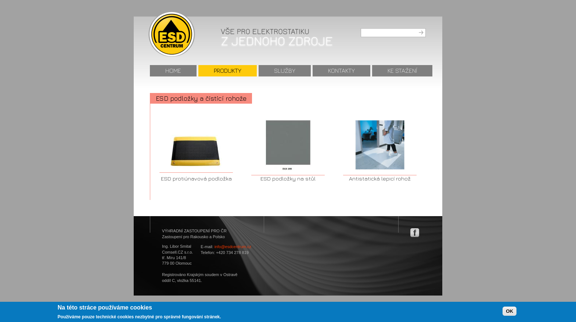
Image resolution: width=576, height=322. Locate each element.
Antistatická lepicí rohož (380, 178)
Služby (284, 70)
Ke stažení (402, 70)
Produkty (227, 70)
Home (173, 70)
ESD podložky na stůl (288, 178)
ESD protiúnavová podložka (196, 178)
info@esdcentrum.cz (233, 246)
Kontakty (341, 70)
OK (509, 312)
